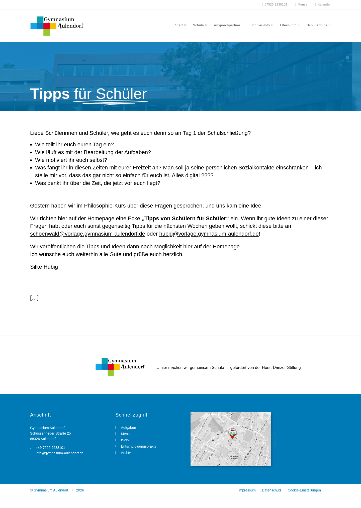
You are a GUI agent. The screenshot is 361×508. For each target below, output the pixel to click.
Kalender (323, 4)
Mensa (301, 4)
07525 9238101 (275, 4)
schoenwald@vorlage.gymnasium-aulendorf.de (87, 234)
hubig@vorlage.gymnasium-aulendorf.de (209, 234)
